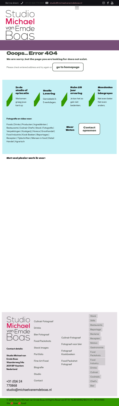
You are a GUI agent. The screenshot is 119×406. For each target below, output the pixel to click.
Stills (92, 320)
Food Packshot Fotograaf (69, 362)
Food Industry (94, 361)
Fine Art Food (41, 360)
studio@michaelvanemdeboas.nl (29, 390)
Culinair (94, 372)
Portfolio (38, 354)
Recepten (95, 338)
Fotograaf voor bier (71, 344)
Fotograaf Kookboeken (68, 352)
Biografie (39, 367)
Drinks (37, 327)
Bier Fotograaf (41, 334)
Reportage (95, 329)
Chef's (93, 381)
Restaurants (96, 325)
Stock (93, 316)
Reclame (94, 334)
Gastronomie (96, 347)
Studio (37, 374)
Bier (92, 385)
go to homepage (67, 67)
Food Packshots (42, 341)
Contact (38, 380)
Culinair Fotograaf (43, 321)
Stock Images (41, 347)
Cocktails (95, 376)
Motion (93, 343)
